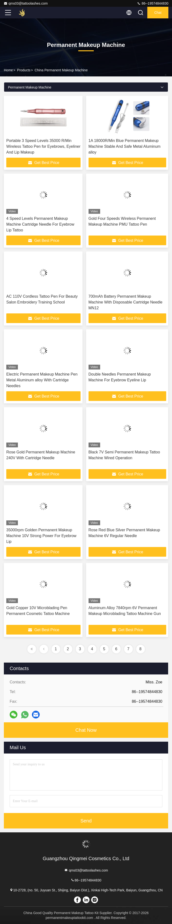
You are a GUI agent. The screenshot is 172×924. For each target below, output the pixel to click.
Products (23, 70)
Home (8, 70)
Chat (158, 13)
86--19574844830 (152, 3)
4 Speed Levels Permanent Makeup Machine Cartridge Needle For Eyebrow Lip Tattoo (40, 224)
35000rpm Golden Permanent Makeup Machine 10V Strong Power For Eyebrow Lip (41, 536)
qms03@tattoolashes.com (26, 3)
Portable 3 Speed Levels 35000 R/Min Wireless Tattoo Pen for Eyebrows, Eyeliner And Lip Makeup (43, 146)
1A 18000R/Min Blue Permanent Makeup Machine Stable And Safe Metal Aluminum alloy (125, 146)
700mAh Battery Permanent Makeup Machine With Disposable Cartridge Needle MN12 (126, 302)
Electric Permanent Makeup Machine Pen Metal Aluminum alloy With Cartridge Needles (41, 380)
